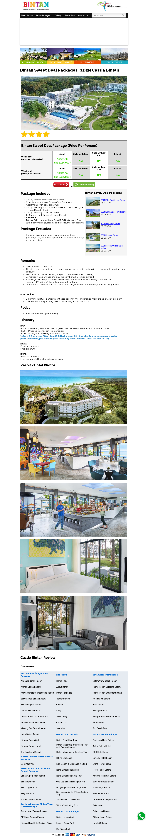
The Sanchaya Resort (31, 752)
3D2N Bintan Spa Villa (110, 223)
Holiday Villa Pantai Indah (33, 722)
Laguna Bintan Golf (65, 823)
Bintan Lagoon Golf (65, 817)
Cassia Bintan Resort (31, 710)
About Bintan (27, 15)
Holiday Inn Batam (101, 698)
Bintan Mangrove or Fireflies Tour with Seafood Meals (72, 746)
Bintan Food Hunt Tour (66, 740)
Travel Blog (69, 15)
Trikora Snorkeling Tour (67, 805)
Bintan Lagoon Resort (31, 704)
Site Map (60, 728)
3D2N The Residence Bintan (113, 200)
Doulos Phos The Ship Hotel (34, 716)
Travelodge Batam (101, 787)
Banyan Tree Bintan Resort (33, 698)
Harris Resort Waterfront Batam (107, 693)
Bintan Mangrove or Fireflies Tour (72, 752)
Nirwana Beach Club (30, 740)
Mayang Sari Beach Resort (33, 728)
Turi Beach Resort (101, 728)
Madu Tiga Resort (29, 787)
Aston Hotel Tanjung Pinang (34, 811)
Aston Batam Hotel (101, 746)
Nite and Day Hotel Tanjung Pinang (37, 823)
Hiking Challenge (64, 758)
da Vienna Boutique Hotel (105, 799)
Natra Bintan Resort (30, 734)
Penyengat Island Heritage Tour (71, 787)
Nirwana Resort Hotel (31, 746)
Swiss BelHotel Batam (103, 781)
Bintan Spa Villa (28, 781)
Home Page (62, 681)
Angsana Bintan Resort (31, 681)
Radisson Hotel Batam (103, 740)
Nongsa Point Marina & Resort (107, 716)
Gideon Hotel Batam (102, 817)
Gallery (58, 15)
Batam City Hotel (101, 793)
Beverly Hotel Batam (102, 758)
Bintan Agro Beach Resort (33, 776)
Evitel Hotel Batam (101, 811)
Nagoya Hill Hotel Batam (104, 776)
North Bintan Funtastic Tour (69, 776)
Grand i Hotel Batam (102, 764)
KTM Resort (98, 704)
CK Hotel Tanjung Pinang (32, 817)
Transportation (63, 698)
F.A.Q (58, 710)
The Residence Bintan (31, 799)
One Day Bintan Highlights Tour (70, 781)
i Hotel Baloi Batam (102, 770)
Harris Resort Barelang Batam (107, 687)
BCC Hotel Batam (101, 752)
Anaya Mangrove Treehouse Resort (37, 693)
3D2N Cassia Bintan (109, 235)
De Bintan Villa (27, 764)
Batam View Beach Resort (105, 681)
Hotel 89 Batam (100, 823)
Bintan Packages (43, 15)
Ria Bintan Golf (63, 829)
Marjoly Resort (28, 793)
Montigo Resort (100, 710)
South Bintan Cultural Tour (68, 799)
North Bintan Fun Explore (67, 770)
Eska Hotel (98, 805)
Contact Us (83, 15)
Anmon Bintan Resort (31, 687)
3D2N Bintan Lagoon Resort (113, 212)
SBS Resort (98, 722)
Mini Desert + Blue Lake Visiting (71, 764)
